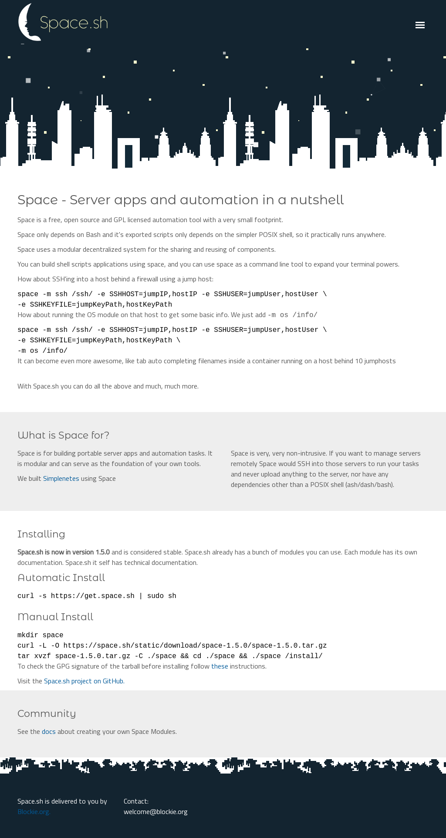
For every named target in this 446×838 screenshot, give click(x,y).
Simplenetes (61, 478)
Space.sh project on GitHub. (84, 681)
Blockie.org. (34, 811)
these (219, 666)
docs (49, 731)
